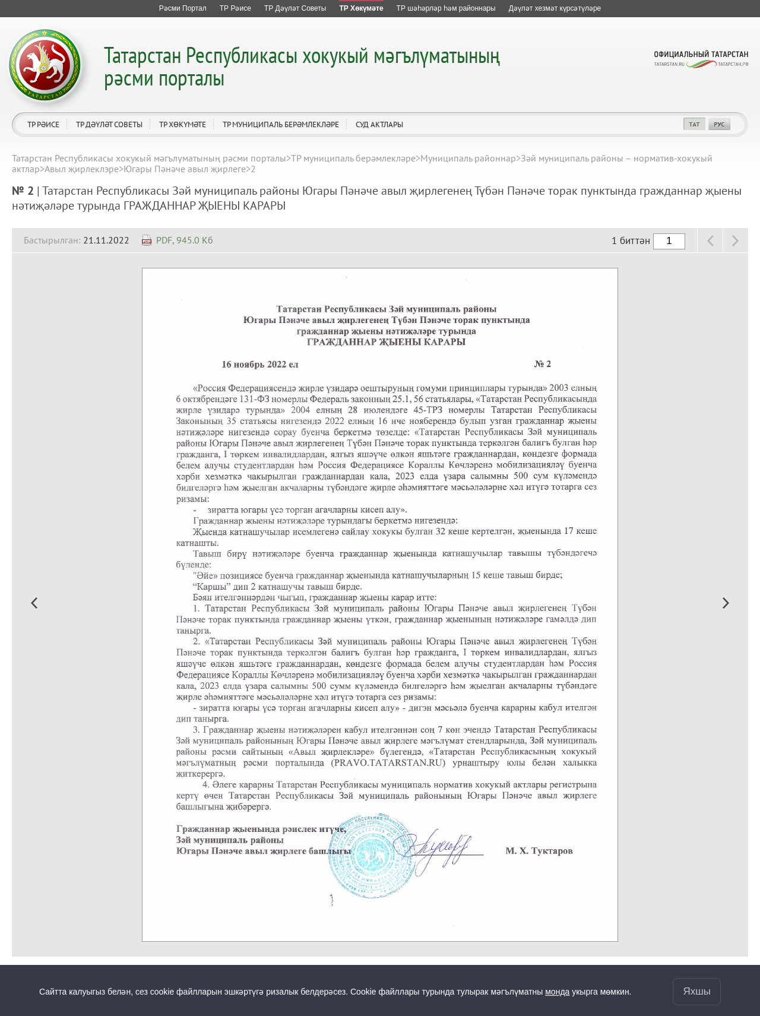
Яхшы (697, 991)
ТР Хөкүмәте (182, 124)
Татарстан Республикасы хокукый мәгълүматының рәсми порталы (302, 65)
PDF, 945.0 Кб (184, 240)
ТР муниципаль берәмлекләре (281, 124)
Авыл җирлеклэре (82, 169)
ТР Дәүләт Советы (109, 124)
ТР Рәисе (43, 124)
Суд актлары (379, 124)
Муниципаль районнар (468, 158)
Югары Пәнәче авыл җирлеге (185, 169)
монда (557, 991)
